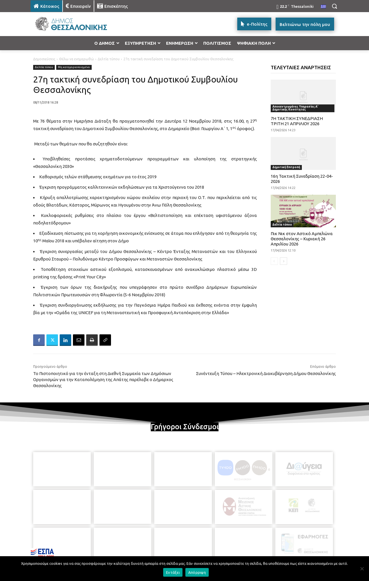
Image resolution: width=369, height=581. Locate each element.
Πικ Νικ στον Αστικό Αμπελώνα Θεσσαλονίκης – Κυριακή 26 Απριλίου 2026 (302, 238)
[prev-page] (274, 261)
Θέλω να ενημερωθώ (76, 59)
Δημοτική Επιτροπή (286, 167)
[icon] (224, 549)
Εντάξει (173, 572)
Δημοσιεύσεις (44, 59)
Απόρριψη (197, 572)
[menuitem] (323, 7)
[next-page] (283, 261)
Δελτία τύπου (109, 59)
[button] (334, 6)
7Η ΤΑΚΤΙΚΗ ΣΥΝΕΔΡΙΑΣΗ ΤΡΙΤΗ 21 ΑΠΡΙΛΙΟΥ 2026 (297, 121)
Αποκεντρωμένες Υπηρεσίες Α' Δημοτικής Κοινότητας (295, 108)
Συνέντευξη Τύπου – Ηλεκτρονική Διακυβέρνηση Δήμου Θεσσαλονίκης (266, 373)
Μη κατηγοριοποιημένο (74, 67)
